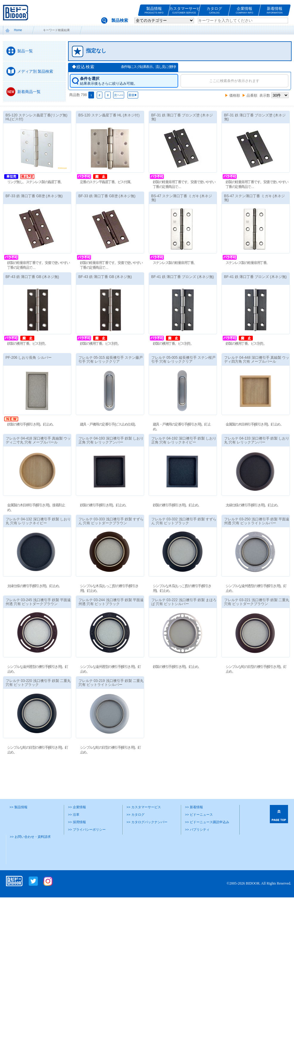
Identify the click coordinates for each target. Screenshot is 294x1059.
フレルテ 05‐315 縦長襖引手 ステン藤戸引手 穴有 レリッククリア (113, 366)
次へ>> (118, 95)
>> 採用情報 (77, 835)
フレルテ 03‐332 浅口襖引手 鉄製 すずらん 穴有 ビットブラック (181, 534)
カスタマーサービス (184, 10)
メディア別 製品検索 (35, 71)
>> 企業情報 (77, 820)
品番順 (252, 95)
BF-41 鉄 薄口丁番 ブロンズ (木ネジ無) (179, 283)
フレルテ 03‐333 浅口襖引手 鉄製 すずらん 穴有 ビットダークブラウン (108, 534)
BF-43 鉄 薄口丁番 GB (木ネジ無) (47, 277)
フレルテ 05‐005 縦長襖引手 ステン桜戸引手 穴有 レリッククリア (186, 366)
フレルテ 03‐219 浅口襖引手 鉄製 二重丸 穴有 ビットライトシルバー (120, 696)
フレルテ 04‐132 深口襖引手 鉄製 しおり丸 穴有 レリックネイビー (53, 528)
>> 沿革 (73, 827)
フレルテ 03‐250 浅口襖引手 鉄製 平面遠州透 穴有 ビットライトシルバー (254, 534)
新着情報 (275, 10)
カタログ (214, 10)
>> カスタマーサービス (144, 820)
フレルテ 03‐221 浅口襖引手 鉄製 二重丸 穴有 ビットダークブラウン (242, 622)
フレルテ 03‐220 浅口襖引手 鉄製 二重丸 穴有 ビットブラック (47, 696)
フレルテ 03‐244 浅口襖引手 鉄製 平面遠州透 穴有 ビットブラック (114, 615)
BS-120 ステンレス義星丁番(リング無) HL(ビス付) (39, 117)
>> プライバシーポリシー (87, 842)
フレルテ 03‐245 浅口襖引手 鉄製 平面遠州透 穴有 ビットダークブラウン (41, 615)
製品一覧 (25, 51)
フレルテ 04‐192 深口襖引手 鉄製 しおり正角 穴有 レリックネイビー (175, 453)
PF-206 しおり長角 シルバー (31, 364)
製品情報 (154, 10)
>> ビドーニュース (199, 827)
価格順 (234, 95)
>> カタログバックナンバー (147, 835)
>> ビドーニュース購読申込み (207, 835)
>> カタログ (135, 827)
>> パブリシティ (197, 842)
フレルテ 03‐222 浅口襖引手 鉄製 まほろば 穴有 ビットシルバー (186, 615)
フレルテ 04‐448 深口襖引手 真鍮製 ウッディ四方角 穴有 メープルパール (242, 373)
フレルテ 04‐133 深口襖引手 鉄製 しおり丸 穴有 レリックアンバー (248, 453)
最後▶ (132, 95)
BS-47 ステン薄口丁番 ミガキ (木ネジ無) (172, 204)
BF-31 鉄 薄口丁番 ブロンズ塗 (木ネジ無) (185, 117)
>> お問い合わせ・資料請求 (30, 850)
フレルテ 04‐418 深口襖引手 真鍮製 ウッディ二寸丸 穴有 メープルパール (47, 447)
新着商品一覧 (29, 91)
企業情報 (244, 10)
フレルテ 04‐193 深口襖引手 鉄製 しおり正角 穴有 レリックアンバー (120, 447)
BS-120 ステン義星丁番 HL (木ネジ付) (111, 115)
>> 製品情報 (18, 820)
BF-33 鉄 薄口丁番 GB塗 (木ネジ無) (42, 196)
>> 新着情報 (194, 820)
